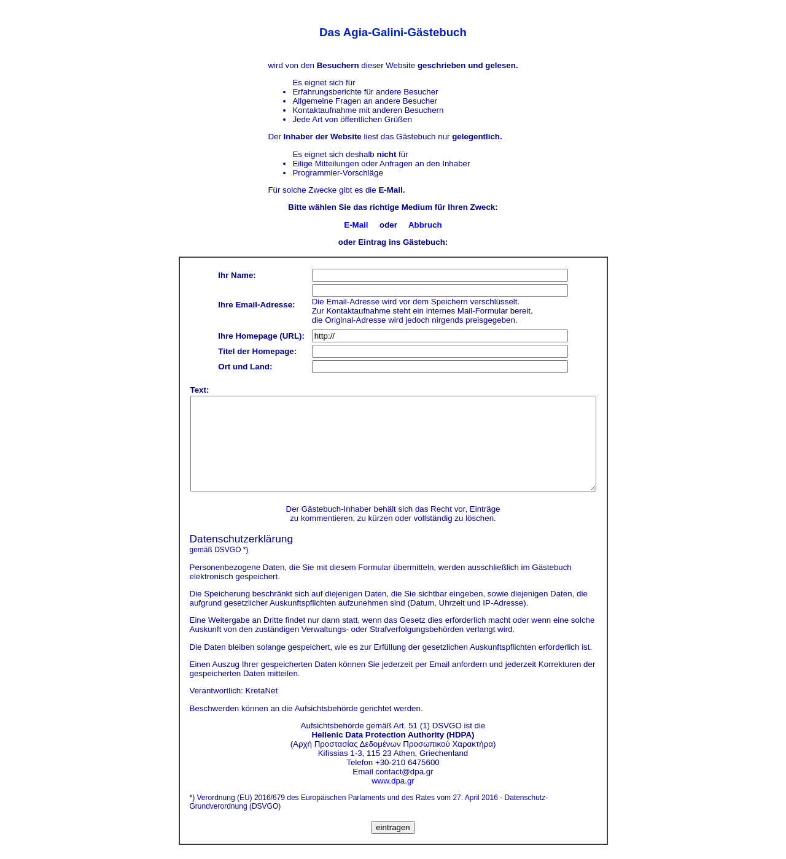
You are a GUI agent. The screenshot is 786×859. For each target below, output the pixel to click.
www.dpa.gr (393, 780)
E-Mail (356, 224)
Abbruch (425, 224)
